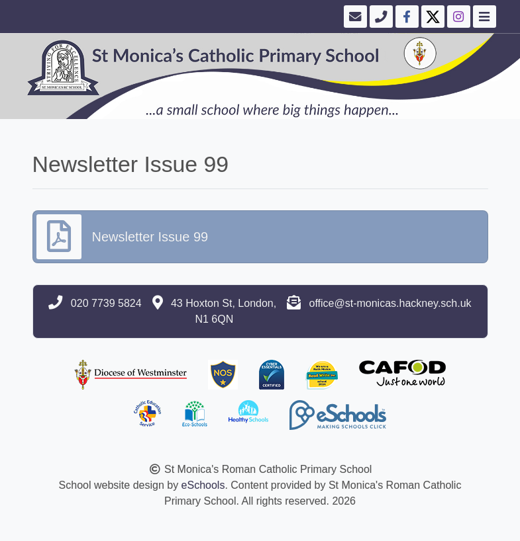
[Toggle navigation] (483, 16)
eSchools (203, 485)
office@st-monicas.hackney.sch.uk (390, 303)
